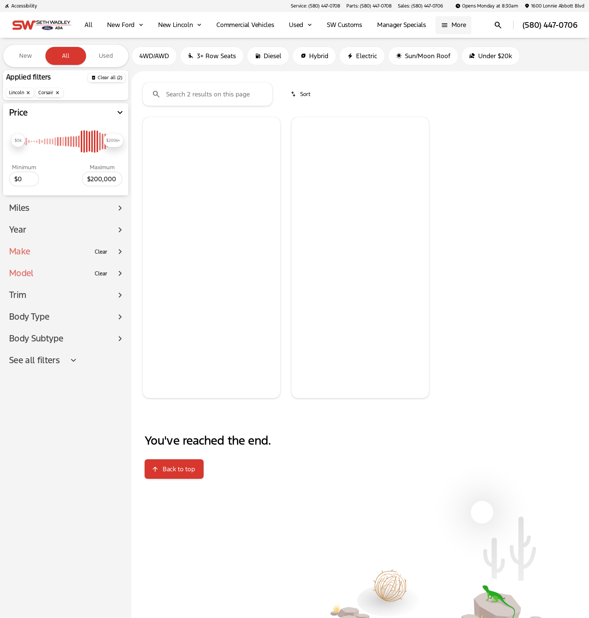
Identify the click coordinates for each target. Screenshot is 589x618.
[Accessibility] (21, 6)
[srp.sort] (301, 94)
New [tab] (25, 56)
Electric (362, 56)
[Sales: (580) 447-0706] (420, 6)
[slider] (18, 140)
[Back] (106, 77)
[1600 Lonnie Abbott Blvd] (554, 6)
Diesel (268, 56)
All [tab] (65, 56)
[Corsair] (49, 92)
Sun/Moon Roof (423, 56)
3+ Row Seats (212, 56)
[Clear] (101, 252)
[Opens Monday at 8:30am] (487, 6)
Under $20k (490, 56)
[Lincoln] (20, 92)
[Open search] (498, 25)
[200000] (102, 178)
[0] (24, 178)
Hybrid (314, 56)
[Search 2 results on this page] (207, 94)
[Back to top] (174, 469)
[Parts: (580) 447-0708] (369, 6)
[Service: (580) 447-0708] (315, 6)
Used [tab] (106, 56)
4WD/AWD (154, 56)
